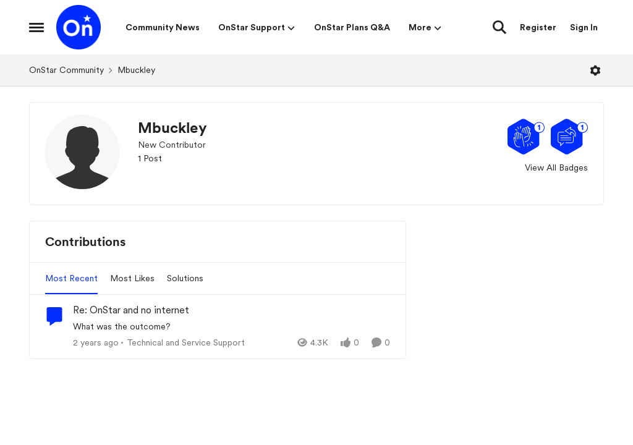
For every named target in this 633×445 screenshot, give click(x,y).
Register (538, 27)
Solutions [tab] (185, 278)
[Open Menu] (595, 70)
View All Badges (556, 167)
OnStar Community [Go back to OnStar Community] (66, 70)
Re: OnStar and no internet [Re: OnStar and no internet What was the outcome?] (131, 310)
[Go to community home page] (78, 27)
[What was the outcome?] (231, 326)
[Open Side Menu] (36, 27)
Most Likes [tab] (132, 278)
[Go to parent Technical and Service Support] (183, 342)
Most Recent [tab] (71, 278)
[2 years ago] (96, 342)
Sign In (584, 27)
